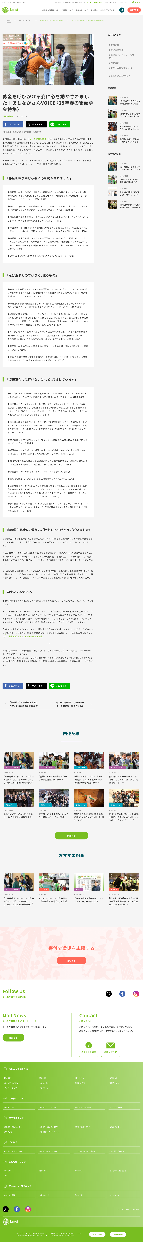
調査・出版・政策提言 (117, 1151)
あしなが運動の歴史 (11, 1083)
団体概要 (7, 1078)
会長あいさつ (79, 1078)
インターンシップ (10, 1088)
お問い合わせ (125, 2)
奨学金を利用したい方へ (13, 1127)
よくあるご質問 (9, 1195)
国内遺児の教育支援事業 (13, 1151)
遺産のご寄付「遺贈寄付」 (83, 1107)
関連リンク (78, 1195)
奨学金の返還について (82, 1127)
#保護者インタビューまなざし (121, 56)
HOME (9, 20)
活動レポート (8, 116)
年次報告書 (113, 1078)
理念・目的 (43, 1078)
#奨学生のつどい (117, 49)
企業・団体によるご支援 (47, 1107)
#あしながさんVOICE (22, 132)
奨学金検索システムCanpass (49, 1132)
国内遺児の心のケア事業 (48, 1151)
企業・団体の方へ (111, 2)
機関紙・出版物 (80, 1083)
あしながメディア (25, 20)
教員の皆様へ (9, 1132)
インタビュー (79, 1171)
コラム (6, 1176)
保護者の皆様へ (115, 1127)
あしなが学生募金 (37, 139)
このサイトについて (122, 1209)
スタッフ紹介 (44, 1083)
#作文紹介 (114, 62)
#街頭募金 (7, 132)
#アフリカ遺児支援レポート (121, 69)
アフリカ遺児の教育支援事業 (85, 1151)
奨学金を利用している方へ (49, 1127)
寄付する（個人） (10, 1107)
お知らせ (7, 1171)
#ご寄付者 (37, 132)
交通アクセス (114, 1083)
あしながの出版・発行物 (118, 1171)
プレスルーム (44, 1088)
